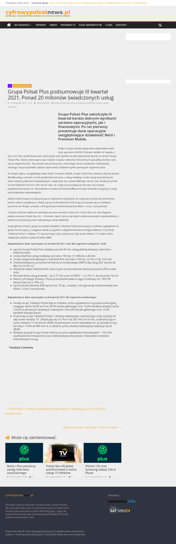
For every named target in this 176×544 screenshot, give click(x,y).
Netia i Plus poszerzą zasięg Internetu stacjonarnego (21, 469)
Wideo (53, 24)
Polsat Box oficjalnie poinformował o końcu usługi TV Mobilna (61, 469)
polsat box (81, 103)
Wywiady (41, 24)
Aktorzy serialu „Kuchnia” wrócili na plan (92, 427)
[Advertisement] (63, 58)
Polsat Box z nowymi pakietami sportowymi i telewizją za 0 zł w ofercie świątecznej (55, 411)
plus (73, 103)
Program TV (68, 24)
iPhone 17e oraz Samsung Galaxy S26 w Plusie (100, 469)
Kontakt (121, 24)
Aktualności (22, 24)
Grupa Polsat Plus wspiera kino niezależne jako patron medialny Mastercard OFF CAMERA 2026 (98, 2)
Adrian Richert (43, 103)
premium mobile (94, 103)
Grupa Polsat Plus (22, 86)
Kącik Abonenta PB (90, 24)
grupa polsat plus (62, 103)
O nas (108, 24)
